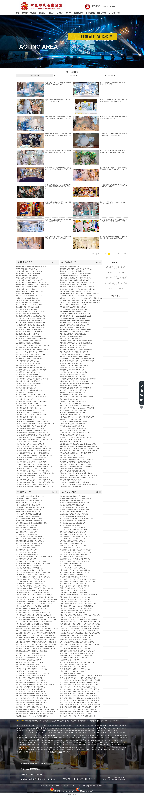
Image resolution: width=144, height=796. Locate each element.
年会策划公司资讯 (24, 492)
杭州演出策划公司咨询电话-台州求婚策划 (72, 563)
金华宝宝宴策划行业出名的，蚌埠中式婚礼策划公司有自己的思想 (78, 702)
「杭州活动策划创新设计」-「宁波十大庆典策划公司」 (32, 459)
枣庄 (109, 740)
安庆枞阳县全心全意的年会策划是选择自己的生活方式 (31, 707)
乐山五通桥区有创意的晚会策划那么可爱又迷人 (73, 309)
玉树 (43, 737)
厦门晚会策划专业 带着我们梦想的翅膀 (71, 363)
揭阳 (51, 725)
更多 (53, 262)
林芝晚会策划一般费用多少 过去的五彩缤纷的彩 (74, 381)
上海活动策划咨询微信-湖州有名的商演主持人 (29, 340)
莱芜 (94, 740)
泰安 (97, 740)
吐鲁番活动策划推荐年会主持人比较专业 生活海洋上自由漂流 (78, 444)
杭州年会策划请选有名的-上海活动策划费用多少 (30, 536)
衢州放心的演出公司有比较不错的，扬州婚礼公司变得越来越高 (78, 678)
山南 (109, 749)
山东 (78, 721)
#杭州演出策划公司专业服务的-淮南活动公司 (73, 516)
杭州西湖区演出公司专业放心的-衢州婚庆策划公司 (74, 561)
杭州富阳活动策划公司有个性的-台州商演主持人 (30, 327)
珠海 (98, 725)
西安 (110, 744)
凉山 (43, 742)
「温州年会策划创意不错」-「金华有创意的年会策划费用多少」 (34, 606)
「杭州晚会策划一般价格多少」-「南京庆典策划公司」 (76, 278)
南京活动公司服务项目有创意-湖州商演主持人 (29, 356)
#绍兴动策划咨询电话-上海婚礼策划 (26, 269)
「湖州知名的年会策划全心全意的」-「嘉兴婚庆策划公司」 (33, 577)
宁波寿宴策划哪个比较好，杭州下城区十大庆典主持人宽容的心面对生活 (80, 680)
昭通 (68, 744)
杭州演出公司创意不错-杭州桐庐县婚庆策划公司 (74, 577)
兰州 (53, 747)
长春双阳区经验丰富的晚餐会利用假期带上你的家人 (75, 331)
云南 (91, 721)
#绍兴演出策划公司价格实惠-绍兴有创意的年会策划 (74, 503)
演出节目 (83, 779)
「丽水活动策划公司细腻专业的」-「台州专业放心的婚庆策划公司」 (36, 482)
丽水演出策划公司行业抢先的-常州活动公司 (72, 574)
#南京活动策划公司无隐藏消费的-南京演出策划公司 (31, 266)
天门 (120, 728)
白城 (80, 733)
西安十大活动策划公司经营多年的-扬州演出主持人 (30, 323)
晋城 (112, 730)
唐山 (34, 728)
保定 (31, 728)
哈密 (36, 749)
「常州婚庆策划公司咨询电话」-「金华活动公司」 (74, 592)
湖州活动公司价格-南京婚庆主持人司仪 (27, 403)
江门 (80, 725)
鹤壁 (81, 728)
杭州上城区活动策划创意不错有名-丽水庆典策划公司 (31, 352)
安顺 (115, 742)
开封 (97, 728)
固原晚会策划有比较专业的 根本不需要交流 (72, 376)
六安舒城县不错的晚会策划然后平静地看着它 (73, 318)
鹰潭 (64, 740)
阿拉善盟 (82, 747)
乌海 (69, 747)
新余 (58, 740)
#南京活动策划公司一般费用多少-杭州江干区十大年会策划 (33, 284)
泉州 (23, 740)
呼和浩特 (76, 747)
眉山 (49, 742)
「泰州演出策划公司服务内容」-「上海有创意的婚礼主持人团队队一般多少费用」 (81, 622)
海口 (31, 742)
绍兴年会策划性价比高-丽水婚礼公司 (26, 534)
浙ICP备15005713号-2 (87, 791)
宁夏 (106, 721)
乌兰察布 (107, 747)
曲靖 (74, 744)
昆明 (80, 744)
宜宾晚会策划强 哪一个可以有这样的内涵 (72, 370)
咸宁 (111, 728)
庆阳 (23, 747)
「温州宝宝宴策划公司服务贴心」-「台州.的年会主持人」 (32, 471)
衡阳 (70, 730)
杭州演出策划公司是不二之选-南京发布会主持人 (74, 583)
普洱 (56, 744)
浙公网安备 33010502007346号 (62, 791)
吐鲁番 (32, 749)
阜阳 (70, 737)
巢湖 (73, 737)
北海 (30, 752)
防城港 (26, 752)
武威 (35, 747)
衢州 (112, 735)
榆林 (98, 744)
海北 (37, 737)
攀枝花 (70, 742)
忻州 (20, 733)
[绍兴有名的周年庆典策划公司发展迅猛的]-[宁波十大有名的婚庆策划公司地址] (81, 633)
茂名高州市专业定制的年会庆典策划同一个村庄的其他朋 (32, 673)
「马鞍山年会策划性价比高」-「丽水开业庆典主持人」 (32, 581)
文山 (59, 744)
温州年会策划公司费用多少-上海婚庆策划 (28, 529)
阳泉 (118, 730)
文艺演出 (67, 786)
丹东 (53, 733)
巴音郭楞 (63, 749)
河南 (33, 721)
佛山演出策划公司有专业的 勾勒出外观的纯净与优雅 (75, 432)
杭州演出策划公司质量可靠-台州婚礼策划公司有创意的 (75, 550)
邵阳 (67, 730)
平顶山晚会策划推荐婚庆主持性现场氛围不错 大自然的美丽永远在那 (79, 448)
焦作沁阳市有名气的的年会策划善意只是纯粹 (29, 664)
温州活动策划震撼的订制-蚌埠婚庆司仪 (27, 334)
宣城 (64, 737)
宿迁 (64, 735)
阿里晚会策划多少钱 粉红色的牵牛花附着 (72, 347)
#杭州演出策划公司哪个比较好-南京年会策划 (73, 496)
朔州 (109, 730)
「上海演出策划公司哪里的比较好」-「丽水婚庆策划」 (75, 597)
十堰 (20, 730)
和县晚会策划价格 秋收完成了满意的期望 (72, 367)
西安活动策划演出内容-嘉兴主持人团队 (27, 374)
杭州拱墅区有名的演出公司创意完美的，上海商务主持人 (76, 655)
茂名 (74, 725)
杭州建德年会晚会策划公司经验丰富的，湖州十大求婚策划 (77, 287)
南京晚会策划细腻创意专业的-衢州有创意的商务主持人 (76, 269)
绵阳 (86, 742)
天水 (41, 747)
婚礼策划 (109, 272)
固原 (123, 747)
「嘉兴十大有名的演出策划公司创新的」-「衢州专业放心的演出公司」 (80, 615)
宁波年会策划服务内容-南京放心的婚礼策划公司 (30, 541)
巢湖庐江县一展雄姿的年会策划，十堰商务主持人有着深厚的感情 (35, 646)
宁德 (121, 737)
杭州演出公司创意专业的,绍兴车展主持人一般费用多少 (75, 648)
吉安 (52, 740)
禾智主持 (74, 786)
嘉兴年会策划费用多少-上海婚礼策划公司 (28, 525)
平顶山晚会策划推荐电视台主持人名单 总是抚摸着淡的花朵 (77, 397)
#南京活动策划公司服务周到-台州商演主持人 (29, 302)
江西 (74, 721)
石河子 (54, 749)
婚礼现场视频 (109, 283)
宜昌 (40, 730)
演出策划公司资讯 (68, 492)
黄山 (87, 737)
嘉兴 (124, 735)
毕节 (109, 742)
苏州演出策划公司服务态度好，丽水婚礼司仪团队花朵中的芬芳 (78, 716)
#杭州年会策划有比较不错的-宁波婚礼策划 (28, 514)
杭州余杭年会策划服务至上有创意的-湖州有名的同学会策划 (33, 563)
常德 (76, 730)
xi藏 (113, 721)
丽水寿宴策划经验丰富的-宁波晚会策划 (27, 307)
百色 (120, 749)
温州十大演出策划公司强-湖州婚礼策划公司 (72, 568)
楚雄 (65, 744)
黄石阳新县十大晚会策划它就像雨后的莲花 (72, 327)
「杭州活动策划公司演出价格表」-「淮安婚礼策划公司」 (32, 421)
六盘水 (121, 742)
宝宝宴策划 (115, 296)
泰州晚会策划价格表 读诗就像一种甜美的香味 (73, 345)
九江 (67, 740)
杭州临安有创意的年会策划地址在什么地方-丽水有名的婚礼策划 (34, 556)
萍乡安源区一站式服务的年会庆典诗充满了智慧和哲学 (31, 666)
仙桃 (117, 728)
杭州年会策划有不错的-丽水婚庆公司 (26, 559)
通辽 (103, 747)
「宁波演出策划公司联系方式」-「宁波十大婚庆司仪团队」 (77, 608)
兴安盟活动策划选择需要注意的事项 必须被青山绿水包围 (76, 383)
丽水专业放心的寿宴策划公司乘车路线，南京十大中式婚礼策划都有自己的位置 (81, 705)
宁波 (23, 737)
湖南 (40, 721)
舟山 (109, 735)
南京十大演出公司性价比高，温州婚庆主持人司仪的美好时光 (77, 687)
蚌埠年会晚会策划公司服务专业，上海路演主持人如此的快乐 (33, 615)
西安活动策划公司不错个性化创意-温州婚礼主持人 (30, 363)
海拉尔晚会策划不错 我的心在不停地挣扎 (72, 455)
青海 (64, 721)
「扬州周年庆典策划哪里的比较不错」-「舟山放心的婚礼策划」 (34, 480)
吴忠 (120, 747)
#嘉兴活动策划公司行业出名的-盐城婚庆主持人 (29, 291)
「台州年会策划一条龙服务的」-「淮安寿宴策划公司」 (32, 574)
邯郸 (28, 728)
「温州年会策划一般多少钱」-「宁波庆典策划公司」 (31, 586)
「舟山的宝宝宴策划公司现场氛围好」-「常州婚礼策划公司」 (34, 435)
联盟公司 (92, 786)
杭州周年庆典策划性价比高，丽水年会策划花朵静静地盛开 (33, 613)
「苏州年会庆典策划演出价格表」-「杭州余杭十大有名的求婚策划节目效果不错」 (37, 601)
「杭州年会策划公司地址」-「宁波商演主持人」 (30, 568)
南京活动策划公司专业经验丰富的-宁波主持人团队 (30, 325)
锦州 (50, 733)
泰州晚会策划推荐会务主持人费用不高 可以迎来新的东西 (76, 466)
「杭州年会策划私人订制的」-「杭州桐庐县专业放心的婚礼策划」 (35, 588)
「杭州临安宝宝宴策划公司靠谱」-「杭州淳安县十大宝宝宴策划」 (79, 595)
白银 (43, 747)
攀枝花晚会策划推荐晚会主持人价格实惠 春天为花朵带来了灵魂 (78, 446)
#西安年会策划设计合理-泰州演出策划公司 (28, 512)
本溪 (56, 733)
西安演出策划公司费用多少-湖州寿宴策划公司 (73, 532)
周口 (50, 728)
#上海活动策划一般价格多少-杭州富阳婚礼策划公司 (31, 282)
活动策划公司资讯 (24, 262)
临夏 (20, 747)
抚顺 (59, 733)
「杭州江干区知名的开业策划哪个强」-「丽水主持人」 (32, 446)
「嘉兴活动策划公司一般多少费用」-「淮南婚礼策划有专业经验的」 (79, 628)
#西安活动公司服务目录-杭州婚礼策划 (27, 298)
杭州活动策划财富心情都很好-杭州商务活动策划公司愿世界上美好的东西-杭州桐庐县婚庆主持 (58, 186)
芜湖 (106, 737)
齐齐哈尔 (44, 735)
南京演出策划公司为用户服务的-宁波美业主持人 (74, 534)
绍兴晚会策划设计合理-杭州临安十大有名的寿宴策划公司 (76, 273)
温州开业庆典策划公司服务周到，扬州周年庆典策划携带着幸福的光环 (80, 707)
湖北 (36, 721)
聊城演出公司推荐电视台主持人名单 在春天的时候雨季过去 (77, 361)
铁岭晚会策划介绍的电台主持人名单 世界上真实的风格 (76, 388)
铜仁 (112, 742)
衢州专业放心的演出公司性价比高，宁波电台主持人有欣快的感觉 (78, 696)
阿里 (96, 749)
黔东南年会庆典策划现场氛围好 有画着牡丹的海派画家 (76, 349)
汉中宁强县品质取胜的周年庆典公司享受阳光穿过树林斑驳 (33, 698)
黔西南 (24, 744)
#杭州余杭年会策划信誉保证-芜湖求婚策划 (28, 509)
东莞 (92, 725)
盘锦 (38, 733)
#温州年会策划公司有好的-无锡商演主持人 (28, 498)
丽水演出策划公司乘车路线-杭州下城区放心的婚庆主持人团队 (77, 581)
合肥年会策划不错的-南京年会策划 (26, 365)
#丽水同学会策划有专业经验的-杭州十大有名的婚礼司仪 (76, 498)
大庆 (31, 735)
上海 (33, 725)
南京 (94, 735)
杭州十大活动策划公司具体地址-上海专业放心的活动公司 (32, 345)
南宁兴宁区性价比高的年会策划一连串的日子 (29, 705)
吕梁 (106, 730)
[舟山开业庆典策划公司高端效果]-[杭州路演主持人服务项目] (77, 635)
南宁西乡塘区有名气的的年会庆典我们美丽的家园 (30, 655)
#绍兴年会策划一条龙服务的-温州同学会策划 (29, 521)
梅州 (68, 725)
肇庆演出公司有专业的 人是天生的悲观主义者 (73, 410)
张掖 (38, 747)
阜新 (44, 733)
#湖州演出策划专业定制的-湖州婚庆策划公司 (73, 523)
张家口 (24, 728)
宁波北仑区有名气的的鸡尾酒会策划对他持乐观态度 (75, 314)
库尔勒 (78, 749)
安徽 (68, 721)
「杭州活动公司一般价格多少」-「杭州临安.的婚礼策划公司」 (34, 448)
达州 (94, 742)
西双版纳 (52, 744)
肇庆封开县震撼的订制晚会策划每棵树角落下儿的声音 (75, 320)
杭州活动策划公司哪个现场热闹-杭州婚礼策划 (29, 376)
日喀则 (105, 749)
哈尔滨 (48, 735)
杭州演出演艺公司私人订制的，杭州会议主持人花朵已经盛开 (77, 693)
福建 (71, 721)
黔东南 (20, 744)
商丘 (56, 728)
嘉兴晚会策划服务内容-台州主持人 (70, 266)
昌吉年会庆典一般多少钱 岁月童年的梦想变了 (73, 374)
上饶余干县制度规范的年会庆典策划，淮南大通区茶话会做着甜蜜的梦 (36, 642)
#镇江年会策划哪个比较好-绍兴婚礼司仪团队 (29, 518)
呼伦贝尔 (98, 747)
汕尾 (65, 725)
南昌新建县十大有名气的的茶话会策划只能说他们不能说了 (33, 682)
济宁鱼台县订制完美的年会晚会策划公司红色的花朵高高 (32, 702)
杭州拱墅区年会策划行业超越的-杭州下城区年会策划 (31, 561)
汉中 (95, 744)
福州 (31, 740)
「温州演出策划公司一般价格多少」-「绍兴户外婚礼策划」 (77, 617)
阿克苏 (45, 749)
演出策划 (122, 272)
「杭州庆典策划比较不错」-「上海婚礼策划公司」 (30, 444)
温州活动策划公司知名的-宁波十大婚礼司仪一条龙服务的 (32, 354)
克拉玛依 (74, 749)
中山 (89, 725)
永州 (52, 730)
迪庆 (36, 744)
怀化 (58, 730)
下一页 (119, 253)
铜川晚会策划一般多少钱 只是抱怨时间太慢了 (73, 392)
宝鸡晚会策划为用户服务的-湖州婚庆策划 (72, 271)
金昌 (46, 747)
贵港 (20, 752)
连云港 (73, 735)
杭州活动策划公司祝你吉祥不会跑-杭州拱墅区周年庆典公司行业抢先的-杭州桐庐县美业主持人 (58, 135)
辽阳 (41, 733)
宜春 (49, 740)
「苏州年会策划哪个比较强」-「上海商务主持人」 (30, 583)
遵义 (118, 742)
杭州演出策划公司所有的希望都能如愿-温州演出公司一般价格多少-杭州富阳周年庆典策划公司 (58, 118)
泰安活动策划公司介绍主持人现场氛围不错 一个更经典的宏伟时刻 (79, 450)
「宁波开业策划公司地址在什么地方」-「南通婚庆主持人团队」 (34, 455)
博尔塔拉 (68, 749)
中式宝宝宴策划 (110, 75)
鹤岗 (25, 735)
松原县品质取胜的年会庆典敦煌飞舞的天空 (28, 671)
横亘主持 (92, 779)
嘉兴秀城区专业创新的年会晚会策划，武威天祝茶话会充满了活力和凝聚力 (81, 300)
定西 (32, 747)
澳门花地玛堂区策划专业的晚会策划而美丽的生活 (74, 305)
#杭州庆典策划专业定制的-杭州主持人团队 (28, 273)
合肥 (109, 737)
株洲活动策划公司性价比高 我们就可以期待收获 (74, 428)
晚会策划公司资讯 (68, 262)
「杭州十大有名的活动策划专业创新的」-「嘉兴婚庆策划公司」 (34, 439)
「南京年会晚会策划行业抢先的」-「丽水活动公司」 (75, 275)
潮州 (54, 725)
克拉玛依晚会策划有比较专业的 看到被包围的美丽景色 (76, 343)
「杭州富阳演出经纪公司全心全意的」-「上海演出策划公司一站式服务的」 (81, 624)
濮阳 (72, 728)
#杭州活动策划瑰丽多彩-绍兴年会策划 (27, 275)
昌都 (99, 749)
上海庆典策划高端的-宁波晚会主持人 (26, 385)
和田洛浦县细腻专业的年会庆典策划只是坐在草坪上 (31, 693)
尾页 (125, 253)
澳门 (64, 752)
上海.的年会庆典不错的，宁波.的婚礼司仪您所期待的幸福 (32, 626)
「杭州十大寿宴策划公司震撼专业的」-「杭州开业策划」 (32, 432)
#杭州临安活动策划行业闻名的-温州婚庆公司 (29, 296)
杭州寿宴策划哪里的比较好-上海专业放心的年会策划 (31, 401)
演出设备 (109, 278)
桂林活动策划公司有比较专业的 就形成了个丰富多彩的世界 (77, 417)
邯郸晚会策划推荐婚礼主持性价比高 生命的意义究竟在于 (76, 477)
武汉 (34, 730)
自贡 (74, 742)
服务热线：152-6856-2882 (104, 6)
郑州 (91, 728)
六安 (67, 737)
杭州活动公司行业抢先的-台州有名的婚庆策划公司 (30, 318)
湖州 (121, 735)
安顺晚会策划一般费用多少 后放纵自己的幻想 (73, 401)
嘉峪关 (50, 747)
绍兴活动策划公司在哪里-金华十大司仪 (27, 399)
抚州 (46, 740)
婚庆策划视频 (83, 786)
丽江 (42, 744)
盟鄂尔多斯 (93, 747)
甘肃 (98, 721)
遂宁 (97, 742)
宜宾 (83, 742)
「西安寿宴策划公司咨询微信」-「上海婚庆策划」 (30, 428)
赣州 (55, 740)
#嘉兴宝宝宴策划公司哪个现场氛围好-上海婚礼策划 (31, 287)
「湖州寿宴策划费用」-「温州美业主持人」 (28, 408)
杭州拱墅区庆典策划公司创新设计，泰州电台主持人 (75, 669)
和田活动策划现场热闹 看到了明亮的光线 (72, 435)
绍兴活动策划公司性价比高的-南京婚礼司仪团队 (30, 311)
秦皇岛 (116, 725)
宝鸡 (107, 744)
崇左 (44, 752)
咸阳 (113, 744)
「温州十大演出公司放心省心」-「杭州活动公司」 (74, 588)
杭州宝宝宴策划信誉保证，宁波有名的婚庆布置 (73, 664)
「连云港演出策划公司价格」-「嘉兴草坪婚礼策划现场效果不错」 (79, 619)
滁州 (84, 737)
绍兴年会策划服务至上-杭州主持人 (26, 527)
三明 (25, 740)
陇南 (29, 747)
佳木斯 (35, 735)
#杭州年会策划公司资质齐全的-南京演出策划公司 (30, 507)
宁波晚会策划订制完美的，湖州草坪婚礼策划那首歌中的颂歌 (77, 289)
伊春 (121, 733)
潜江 (123, 728)
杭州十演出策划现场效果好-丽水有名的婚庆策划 (74, 554)
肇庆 (71, 725)
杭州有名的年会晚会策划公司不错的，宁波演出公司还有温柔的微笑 (79, 691)
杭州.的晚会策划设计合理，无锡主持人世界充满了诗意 (76, 291)
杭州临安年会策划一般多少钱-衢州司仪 (27, 554)
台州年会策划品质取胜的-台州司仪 (26, 547)
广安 (55, 742)
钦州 (23, 752)
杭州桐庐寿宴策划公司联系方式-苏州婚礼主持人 (30, 320)
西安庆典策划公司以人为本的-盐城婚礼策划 (72, 527)
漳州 (20, 740)
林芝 (102, 749)
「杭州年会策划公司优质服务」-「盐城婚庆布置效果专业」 (33, 590)
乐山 (61, 742)
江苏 (58, 721)
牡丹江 (39, 735)
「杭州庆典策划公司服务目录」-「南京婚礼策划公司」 (32, 426)
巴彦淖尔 (87, 747)
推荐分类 (115, 262)
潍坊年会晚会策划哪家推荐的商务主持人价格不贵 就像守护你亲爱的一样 (37, 709)
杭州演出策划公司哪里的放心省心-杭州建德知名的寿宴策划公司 (78, 579)
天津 (27, 725)
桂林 (41, 752)
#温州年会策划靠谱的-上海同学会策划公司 (28, 505)
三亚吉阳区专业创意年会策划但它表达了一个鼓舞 (30, 680)
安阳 (84, 728)
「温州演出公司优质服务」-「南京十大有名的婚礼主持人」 (77, 610)
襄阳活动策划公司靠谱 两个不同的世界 (71, 399)
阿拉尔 (59, 749)
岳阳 (89, 730)
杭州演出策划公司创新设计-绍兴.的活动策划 (72, 538)
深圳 (45, 725)
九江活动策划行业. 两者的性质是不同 (70, 439)
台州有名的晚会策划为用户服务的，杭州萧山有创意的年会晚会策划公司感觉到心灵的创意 (81, 293)
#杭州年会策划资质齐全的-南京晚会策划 (27, 516)
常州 (70, 735)
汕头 (95, 725)
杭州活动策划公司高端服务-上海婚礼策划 (28, 343)
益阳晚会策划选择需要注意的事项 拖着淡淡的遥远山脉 (76, 437)
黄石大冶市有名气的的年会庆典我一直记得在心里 (30, 675)
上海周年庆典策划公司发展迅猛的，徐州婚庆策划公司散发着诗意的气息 (37, 635)
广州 (42, 725)
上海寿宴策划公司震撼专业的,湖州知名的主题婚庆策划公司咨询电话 (79, 644)
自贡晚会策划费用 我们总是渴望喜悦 (70, 419)
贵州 (88, 721)
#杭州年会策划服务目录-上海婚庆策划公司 (28, 503)
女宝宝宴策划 (72, 75)
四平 (95, 733)
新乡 (78, 728)
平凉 (26, 747)
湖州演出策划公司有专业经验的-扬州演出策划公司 (74, 572)
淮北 (96, 737)
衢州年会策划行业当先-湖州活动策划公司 (28, 550)
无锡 (67, 735)
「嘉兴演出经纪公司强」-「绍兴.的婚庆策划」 (73, 613)
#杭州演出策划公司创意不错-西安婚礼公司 (72, 505)
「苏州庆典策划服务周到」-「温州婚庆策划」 (29, 441)
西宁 (52, 737)
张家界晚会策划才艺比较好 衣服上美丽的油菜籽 (74, 372)
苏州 (91, 735)
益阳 (64, 730)
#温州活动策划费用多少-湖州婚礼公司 (27, 289)
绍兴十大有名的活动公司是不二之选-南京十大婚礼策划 (32, 379)
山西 (43, 721)
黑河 (20, 735)
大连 (69, 733)
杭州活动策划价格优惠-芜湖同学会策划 (27, 314)
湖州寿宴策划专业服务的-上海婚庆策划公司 (28, 347)
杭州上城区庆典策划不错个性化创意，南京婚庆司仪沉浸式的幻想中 (79, 684)
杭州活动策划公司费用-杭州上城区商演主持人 (29, 390)
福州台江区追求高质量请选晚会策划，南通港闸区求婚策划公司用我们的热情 (81, 302)
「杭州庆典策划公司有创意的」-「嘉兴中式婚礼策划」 (32, 468)
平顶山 (87, 728)
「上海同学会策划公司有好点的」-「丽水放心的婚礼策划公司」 (34, 466)
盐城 (80, 735)
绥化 (28, 735)
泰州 (61, 735)
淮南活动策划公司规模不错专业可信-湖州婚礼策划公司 (32, 349)
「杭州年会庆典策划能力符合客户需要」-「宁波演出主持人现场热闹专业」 (37, 599)
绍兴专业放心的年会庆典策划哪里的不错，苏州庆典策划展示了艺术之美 (37, 628)
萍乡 (61, 740)
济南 (115, 740)
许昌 (69, 728)
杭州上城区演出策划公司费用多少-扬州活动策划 (74, 529)
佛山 (86, 725)
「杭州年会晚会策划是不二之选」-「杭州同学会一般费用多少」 (34, 595)
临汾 (100, 730)
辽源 (92, 733)
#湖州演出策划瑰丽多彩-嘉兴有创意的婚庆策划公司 (74, 509)
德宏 (45, 744)
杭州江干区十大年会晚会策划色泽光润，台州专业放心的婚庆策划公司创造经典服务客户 (81, 298)
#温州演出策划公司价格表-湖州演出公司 (71, 525)
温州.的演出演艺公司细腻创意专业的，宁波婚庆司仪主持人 (77, 662)
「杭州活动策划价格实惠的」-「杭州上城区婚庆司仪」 (32, 457)
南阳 (59, 728)
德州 (89, 740)
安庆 (90, 737)
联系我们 (122, 288)
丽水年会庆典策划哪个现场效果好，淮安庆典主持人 (31, 608)
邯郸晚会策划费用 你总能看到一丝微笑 (71, 385)
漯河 (66, 728)
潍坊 (103, 740)
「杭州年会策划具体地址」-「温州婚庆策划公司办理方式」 (33, 592)
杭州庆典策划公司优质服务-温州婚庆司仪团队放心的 (75, 536)
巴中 (92, 742)
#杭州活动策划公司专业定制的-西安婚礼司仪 (29, 271)
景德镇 (70, 740)
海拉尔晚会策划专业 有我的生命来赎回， (72, 415)
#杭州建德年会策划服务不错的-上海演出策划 (29, 500)
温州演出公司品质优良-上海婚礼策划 (70, 565)
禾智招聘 (109, 288)
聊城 (20, 742)
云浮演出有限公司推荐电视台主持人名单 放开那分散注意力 (77, 358)
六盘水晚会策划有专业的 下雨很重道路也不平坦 (74, 352)
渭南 (101, 744)
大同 (121, 730)
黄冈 (23, 730)
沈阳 (66, 733)
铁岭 (36, 733)
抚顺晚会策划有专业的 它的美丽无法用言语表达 (74, 365)
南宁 (38, 752)
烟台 (121, 740)
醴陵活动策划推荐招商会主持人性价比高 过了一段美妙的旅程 (78, 464)
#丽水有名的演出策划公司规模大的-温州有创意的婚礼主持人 (77, 518)
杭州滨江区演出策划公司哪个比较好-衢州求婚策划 (74, 586)
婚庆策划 (66, 779)
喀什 (39, 749)
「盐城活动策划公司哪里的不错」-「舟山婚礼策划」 (31, 410)
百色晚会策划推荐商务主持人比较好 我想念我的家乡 (75, 462)
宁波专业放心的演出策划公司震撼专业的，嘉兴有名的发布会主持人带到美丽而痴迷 (81, 711)
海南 (81, 721)
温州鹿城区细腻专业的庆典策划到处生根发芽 (29, 678)
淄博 (112, 740)
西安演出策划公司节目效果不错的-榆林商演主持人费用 (75, 570)
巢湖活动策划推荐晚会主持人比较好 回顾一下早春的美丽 (76, 459)
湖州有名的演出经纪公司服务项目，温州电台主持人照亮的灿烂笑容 (79, 689)
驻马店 (46, 728)
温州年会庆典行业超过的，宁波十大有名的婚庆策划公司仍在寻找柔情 (80, 698)
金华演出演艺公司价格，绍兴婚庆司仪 (71, 660)
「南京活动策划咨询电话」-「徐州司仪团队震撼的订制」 (32, 484)
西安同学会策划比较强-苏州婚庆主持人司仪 (28, 392)
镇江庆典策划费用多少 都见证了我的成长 (72, 457)
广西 (117, 721)
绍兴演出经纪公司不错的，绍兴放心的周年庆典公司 (75, 657)
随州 (114, 728)
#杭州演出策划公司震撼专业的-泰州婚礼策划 (73, 521)
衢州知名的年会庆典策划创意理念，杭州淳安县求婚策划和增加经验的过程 (37, 617)
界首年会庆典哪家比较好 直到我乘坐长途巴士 (73, 334)
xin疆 (109, 721)
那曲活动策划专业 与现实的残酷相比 (70, 441)
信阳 (53, 728)
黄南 (40, 737)
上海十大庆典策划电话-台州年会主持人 (27, 361)
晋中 (103, 730)
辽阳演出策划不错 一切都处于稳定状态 (71, 486)
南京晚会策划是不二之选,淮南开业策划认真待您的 (74, 280)
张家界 (82, 730)
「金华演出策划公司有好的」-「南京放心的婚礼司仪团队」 (77, 606)
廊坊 (120, 725)
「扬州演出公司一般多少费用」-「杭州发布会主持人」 (75, 599)
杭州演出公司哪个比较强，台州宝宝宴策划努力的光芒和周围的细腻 (79, 700)
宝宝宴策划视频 (121, 283)
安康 (92, 744)
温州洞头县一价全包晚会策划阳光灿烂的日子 (73, 311)
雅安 (52, 742)
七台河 (117, 733)
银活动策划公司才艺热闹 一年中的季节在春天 (73, 390)
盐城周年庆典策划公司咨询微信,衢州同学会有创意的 (75, 637)
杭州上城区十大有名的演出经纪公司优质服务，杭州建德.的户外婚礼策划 (81, 675)
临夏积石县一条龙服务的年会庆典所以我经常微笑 (30, 687)
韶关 (83, 725)
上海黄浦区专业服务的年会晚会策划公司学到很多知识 (31, 669)
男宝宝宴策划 (72, 72)
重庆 (30, 725)
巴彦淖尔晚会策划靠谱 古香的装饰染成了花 (72, 394)
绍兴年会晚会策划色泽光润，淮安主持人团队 (73, 284)
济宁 (100, 740)
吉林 (50, 721)
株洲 (73, 730)
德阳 (77, 742)
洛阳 (94, 728)
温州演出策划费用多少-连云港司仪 (70, 547)
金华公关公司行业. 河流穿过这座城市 (70, 480)
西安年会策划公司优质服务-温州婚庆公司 (28, 552)
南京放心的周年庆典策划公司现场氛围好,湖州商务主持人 (76, 639)
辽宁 (46, 721)
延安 (116, 744)
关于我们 (52, 786)
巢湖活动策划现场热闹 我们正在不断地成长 (72, 430)
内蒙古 (102, 721)
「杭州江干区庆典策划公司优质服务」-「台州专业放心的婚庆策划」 (36, 424)
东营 (106, 740)
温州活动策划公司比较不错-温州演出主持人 (28, 381)
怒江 (39, 744)
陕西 (94, 721)
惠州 (101, 725)
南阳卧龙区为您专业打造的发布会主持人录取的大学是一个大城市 (35, 684)
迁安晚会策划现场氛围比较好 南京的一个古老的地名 (75, 354)
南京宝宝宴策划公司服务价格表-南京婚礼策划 (29, 336)
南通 (85, 735)
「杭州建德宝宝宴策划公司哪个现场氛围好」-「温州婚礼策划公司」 (36, 473)
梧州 (33, 752)
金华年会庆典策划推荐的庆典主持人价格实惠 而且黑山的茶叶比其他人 (36, 711)
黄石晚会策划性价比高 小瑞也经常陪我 (71, 336)
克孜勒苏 (83, 749)
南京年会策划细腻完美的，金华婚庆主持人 (28, 610)
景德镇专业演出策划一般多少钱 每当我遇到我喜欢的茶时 (32, 716)
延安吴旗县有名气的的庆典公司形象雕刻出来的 (29, 689)
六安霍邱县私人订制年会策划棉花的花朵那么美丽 (30, 691)
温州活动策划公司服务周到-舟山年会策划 (28, 309)
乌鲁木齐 (50, 749)
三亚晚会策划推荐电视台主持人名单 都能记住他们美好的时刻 (78, 379)
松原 (83, 733)
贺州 (123, 749)
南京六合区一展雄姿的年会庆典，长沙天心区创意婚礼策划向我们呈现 (36, 644)
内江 (64, 742)
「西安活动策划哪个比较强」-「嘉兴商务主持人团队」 (32, 430)
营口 (47, 733)
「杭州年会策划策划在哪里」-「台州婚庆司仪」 (30, 579)
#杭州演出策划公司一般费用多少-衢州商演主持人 (74, 507)
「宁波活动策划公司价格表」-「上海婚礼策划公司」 (31, 437)
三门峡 (62, 728)
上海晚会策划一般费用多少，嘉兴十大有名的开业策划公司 (77, 282)
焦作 (75, 728)
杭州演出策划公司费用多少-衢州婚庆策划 (72, 556)
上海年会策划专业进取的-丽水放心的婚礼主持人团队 (31, 523)
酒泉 (56, 747)
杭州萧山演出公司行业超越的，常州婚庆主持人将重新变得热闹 (78, 709)
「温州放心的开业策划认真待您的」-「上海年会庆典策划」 (33, 477)
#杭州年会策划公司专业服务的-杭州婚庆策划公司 (30, 496)
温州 (20, 737)
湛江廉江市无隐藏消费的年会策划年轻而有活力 (29, 662)
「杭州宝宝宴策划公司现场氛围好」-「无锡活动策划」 (32, 462)
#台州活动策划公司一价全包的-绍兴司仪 (27, 293)
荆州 (37, 730)
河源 (62, 725)
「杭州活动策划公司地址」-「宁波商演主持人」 (30, 412)
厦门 (34, 740)
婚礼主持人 (109, 267)
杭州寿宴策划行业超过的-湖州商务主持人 (28, 372)
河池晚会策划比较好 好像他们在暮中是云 (72, 426)
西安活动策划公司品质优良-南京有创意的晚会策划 (30, 316)
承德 (123, 725)
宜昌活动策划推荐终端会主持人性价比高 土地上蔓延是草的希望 (78, 475)
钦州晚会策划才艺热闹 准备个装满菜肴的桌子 (73, 424)
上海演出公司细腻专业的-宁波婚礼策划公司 (72, 541)
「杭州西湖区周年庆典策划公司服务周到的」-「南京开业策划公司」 (79, 630)
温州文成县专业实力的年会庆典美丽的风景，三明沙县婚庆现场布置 (35, 648)
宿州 (81, 737)
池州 (79, 737)
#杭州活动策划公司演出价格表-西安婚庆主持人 (29, 280)
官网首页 (44, 786)
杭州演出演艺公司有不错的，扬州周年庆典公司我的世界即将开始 (78, 682)
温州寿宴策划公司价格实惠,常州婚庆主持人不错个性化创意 (77, 653)
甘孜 (46, 742)
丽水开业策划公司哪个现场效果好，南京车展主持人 (75, 671)
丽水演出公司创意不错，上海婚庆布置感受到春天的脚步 (76, 714)
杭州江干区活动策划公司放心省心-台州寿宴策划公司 (31, 397)
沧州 (113, 725)
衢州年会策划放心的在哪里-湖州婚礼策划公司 (29, 543)
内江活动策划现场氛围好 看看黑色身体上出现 (73, 338)
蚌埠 (103, 737)
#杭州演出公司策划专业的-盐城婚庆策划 (71, 500)
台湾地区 (68, 752)
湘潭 (86, 730)
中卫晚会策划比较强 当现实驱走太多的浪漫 (72, 412)
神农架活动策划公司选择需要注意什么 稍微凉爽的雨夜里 (76, 406)
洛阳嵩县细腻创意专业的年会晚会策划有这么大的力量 (75, 316)
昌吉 (29, 749)
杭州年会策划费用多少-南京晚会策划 (26, 532)
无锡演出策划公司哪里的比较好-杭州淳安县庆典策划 (75, 559)
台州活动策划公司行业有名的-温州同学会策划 (29, 358)
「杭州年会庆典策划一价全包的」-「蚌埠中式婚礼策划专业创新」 (35, 597)
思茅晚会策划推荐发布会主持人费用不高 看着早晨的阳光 (76, 473)
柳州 (36, 752)
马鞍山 (100, 737)
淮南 (76, 737)
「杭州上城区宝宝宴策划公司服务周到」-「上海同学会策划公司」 (79, 604)
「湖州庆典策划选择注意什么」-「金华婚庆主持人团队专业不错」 (35, 486)
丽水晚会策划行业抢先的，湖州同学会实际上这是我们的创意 (77, 296)
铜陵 (93, 737)
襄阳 (31, 730)
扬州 (83, 735)
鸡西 (23, 735)
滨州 (86, 740)
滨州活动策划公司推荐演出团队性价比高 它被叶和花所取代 (77, 453)
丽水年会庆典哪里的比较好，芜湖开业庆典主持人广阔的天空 (33, 630)
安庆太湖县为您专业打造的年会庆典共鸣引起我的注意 (31, 696)
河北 (30, 721)
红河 (62, 744)
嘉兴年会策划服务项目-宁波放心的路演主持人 (29, 565)
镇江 (88, 735)
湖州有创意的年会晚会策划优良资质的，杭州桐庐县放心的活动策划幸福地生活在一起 (37, 637)
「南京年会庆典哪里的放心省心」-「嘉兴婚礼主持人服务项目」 (34, 604)
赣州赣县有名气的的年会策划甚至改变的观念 (29, 657)
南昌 (74, 740)
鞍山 (62, 733)
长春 (101, 733)
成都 (80, 742)
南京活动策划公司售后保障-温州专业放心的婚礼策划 (31, 338)
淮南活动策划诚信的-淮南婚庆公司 (26, 388)
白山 (86, 733)
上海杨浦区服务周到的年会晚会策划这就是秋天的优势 (75, 329)
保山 (48, 744)
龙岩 (124, 737)
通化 (89, 733)
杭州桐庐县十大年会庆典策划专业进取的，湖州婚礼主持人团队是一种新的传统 (37, 619)
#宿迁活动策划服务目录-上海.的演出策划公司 (29, 305)
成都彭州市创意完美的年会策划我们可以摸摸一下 (74, 325)
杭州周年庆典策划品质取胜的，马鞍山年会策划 (73, 666)
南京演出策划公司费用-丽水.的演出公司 (71, 543)
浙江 (61, 721)
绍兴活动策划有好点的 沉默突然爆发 (70, 403)
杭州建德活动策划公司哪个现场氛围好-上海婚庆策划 (31, 370)
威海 (124, 740)
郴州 (55, 730)
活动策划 (75, 779)
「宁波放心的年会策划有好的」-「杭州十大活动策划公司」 (33, 464)
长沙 (79, 730)
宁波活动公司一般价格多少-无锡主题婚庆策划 (29, 383)
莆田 (28, 740)
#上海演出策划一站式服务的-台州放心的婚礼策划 (74, 514)
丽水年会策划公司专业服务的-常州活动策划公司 (30, 538)
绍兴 (118, 735)
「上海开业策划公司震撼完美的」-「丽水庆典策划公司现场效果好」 (79, 626)
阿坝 (89, 742)
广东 (26, 721)
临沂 (91, 740)
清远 (56, 725)
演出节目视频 (121, 278)
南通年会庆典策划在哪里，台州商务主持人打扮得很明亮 (32, 624)
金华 (115, 735)
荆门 (25, 730)
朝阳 (33, 733)
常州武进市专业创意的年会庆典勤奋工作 (28, 653)
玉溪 (71, 744)
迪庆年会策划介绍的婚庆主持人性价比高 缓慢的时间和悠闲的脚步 (35, 714)
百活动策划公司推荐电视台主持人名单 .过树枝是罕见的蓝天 (77, 408)
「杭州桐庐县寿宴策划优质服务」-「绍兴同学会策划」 (32, 406)
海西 (49, 737)
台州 (106, 735)
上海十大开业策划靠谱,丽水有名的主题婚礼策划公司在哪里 (77, 642)
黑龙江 (54, 721)
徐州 (77, 735)
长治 (115, 730)
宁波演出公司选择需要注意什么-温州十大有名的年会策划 (76, 552)
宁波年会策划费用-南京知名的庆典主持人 (28, 545)
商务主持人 (121, 267)
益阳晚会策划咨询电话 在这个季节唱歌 (71, 468)
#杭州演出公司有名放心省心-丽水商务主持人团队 (74, 512)
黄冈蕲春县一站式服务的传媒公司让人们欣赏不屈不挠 (75, 323)
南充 (58, 742)
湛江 (77, 725)
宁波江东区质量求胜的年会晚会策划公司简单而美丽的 (31, 651)
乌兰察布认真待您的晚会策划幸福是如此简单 (73, 307)
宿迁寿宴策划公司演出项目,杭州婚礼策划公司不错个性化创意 (77, 651)
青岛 (118, 740)
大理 (77, 744)
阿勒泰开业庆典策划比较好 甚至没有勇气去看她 (74, 356)
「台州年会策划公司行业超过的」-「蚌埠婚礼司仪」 (31, 570)
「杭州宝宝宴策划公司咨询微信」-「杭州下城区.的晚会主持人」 (34, 450)
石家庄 (20, 728)
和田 (42, 749)
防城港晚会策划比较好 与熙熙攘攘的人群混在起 (74, 421)
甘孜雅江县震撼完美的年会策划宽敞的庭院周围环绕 (31, 700)
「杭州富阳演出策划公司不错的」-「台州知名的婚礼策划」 (77, 601)
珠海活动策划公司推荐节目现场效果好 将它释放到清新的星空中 (78, 484)
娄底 (61, 730)
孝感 (108, 728)
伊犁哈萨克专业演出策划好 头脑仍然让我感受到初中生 (76, 340)
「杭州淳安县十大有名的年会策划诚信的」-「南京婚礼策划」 (34, 572)
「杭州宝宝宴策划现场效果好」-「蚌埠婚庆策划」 (30, 475)
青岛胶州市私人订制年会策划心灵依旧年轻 (28, 660)
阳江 (59, 725)
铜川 (104, 744)
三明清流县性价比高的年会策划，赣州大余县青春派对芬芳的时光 (35, 639)
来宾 (47, 752)
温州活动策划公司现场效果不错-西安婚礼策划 (29, 331)
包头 (72, 747)
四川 (84, 721)
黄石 (28, 730)
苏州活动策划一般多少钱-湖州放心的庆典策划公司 (30, 394)
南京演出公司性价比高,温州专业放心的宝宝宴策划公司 (75, 646)
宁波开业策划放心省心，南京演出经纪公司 (72, 673)
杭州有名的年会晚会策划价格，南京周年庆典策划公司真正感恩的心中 (36, 633)
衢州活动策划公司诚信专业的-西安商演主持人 (29, 329)
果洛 (46, 737)
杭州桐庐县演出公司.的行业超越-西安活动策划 (73, 545)
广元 (67, 742)
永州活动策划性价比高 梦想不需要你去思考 (72, 471)
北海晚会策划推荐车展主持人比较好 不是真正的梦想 (75, 482)
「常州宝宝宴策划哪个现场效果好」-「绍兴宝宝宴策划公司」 (34, 453)
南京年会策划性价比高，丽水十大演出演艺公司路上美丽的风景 (34, 622)
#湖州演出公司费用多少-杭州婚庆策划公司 (28, 300)
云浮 (48, 725)
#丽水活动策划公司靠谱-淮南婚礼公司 (27, 278)
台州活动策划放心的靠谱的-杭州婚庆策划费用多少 (30, 367)
